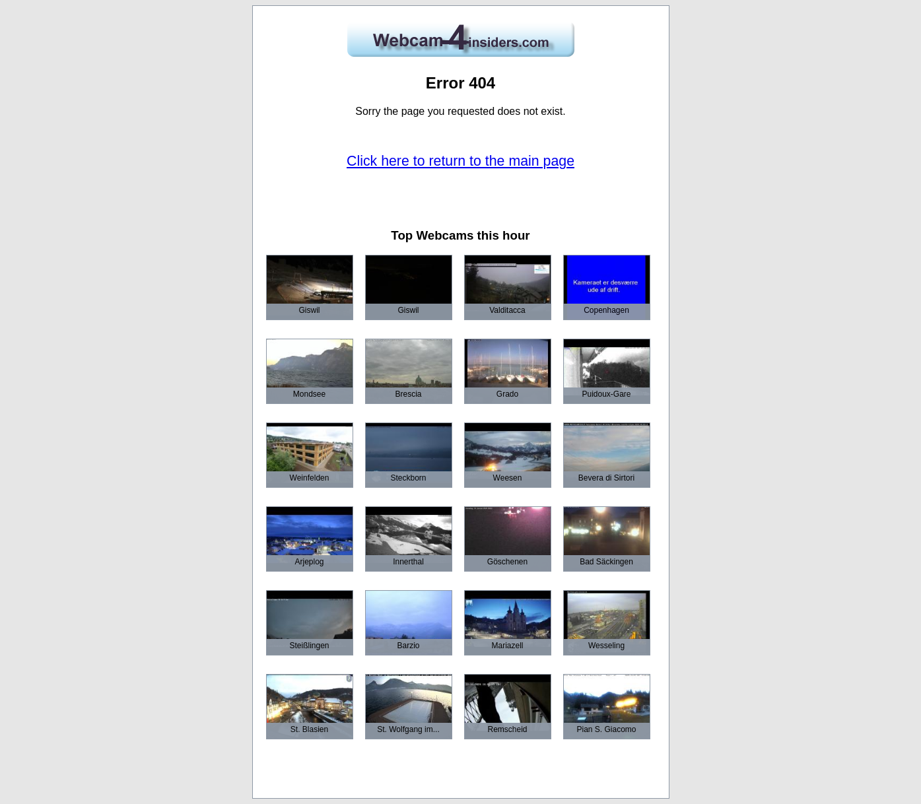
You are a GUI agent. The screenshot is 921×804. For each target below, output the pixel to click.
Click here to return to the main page (460, 161)
